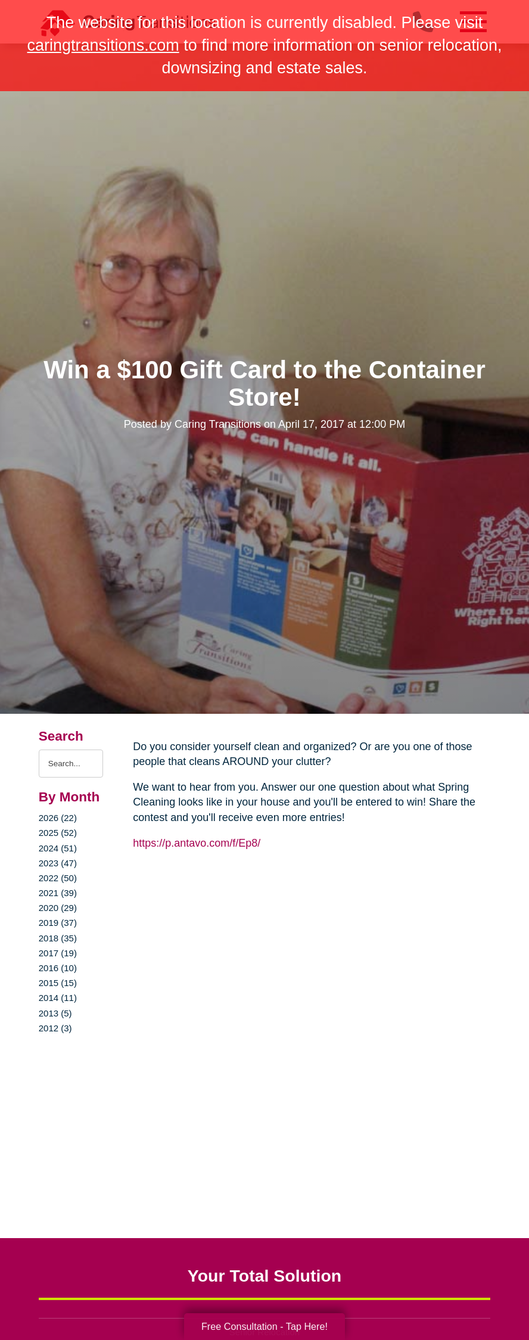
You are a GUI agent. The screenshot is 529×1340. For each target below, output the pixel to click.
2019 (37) (58, 923)
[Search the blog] (71, 764)
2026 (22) (58, 818)
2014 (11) (58, 998)
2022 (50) (58, 878)
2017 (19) (58, 953)
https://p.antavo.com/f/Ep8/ (196, 843)
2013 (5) (55, 1013)
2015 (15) (58, 983)
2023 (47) (58, 863)
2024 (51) (58, 848)
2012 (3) (55, 1028)
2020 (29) (58, 908)
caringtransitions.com (103, 45)
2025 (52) (58, 833)
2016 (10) (58, 968)
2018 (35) (58, 938)
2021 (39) (58, 893)
